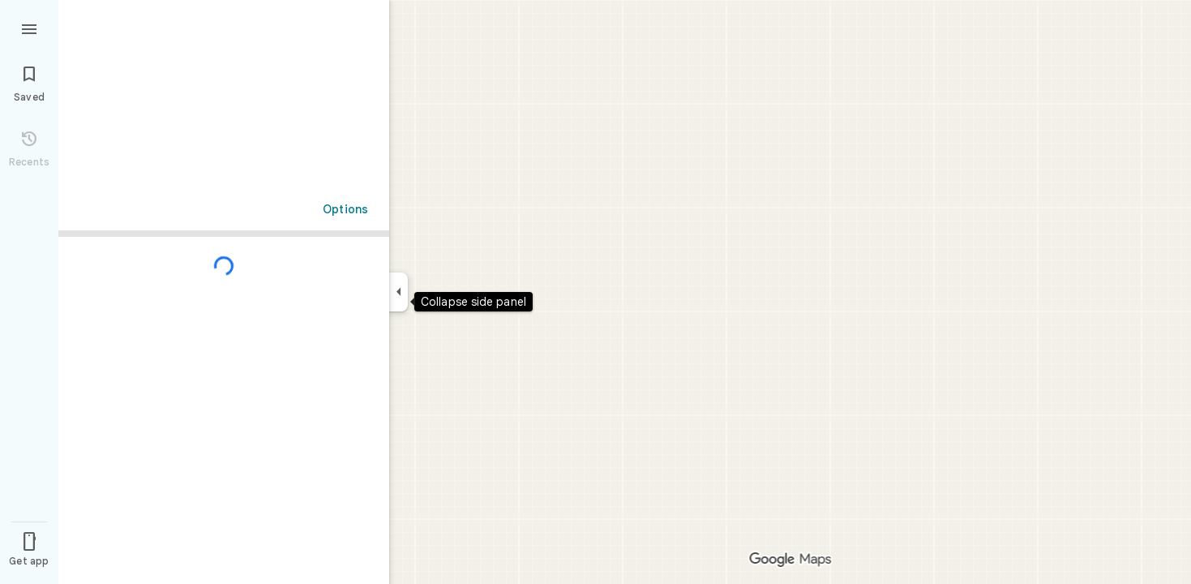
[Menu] (29, 27)
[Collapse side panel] (398, 292)
